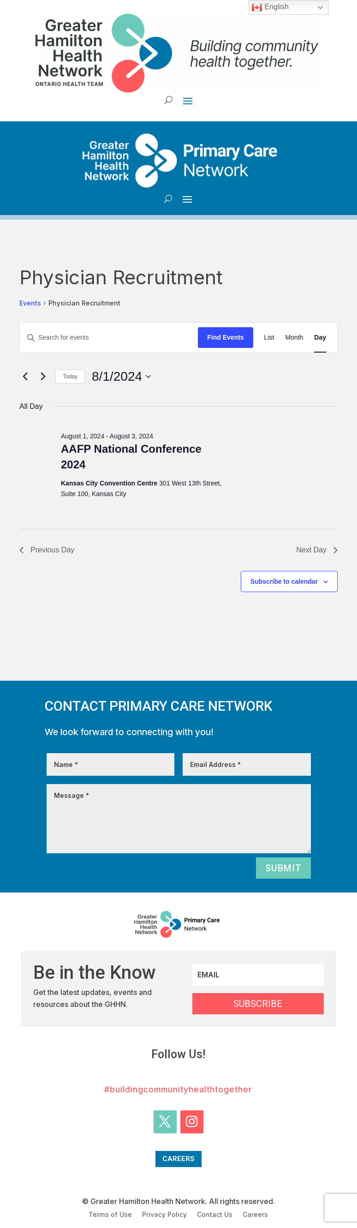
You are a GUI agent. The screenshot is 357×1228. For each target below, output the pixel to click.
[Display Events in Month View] (294, 337)
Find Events (225, 337)
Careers (178, 1159)
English (270, 7)
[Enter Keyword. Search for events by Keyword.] (109, 337)
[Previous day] (24, 376)
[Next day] (42, 376)
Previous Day (46, 550)
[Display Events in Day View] (320, 337)
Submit (283, 868)
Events (30, 303)
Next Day (317, 550)
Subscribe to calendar (284, 581)
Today (70, 376)
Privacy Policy (164, 1214)
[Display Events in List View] (269, 337)
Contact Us (214, 1214)
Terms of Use (110, 1214)
